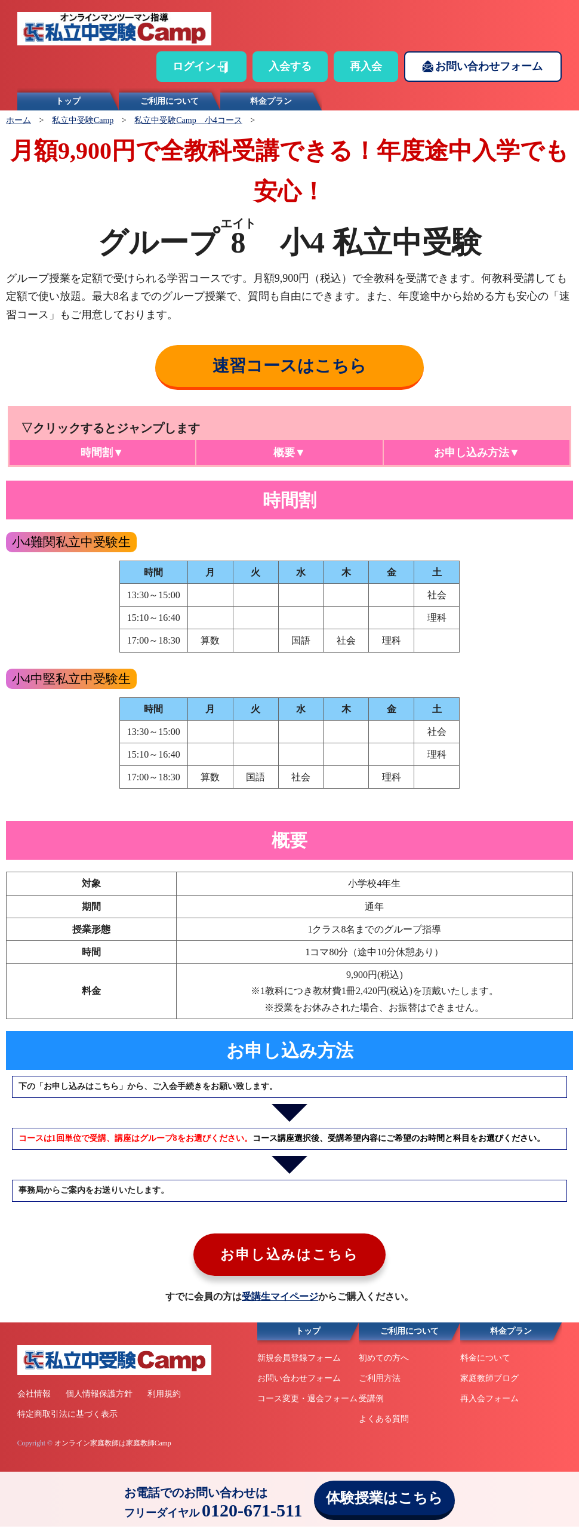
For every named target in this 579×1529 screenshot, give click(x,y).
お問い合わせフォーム (489, 66)
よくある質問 (384, 1421)
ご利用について (169, 101)
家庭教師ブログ (489, 1381)
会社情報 (34, 1396)
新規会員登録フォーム (299, 1360)
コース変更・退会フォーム (307, 1400)
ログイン (194, 66)
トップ (68, 101)
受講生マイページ (280, 1299)
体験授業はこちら (384, 1498)
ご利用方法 (380, 1381)
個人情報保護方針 (99, 1396)
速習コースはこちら (289, 365)
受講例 (371, 1400)
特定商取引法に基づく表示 (67, 1417)
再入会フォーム (489, 1400)
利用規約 (164, 1396)
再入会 (366, 66)
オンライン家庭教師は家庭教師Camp (112, 1446)
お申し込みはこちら (290, 1257)
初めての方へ (384, 1360)
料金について (485, 1360)
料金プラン (271, 101)
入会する (290, 66)
